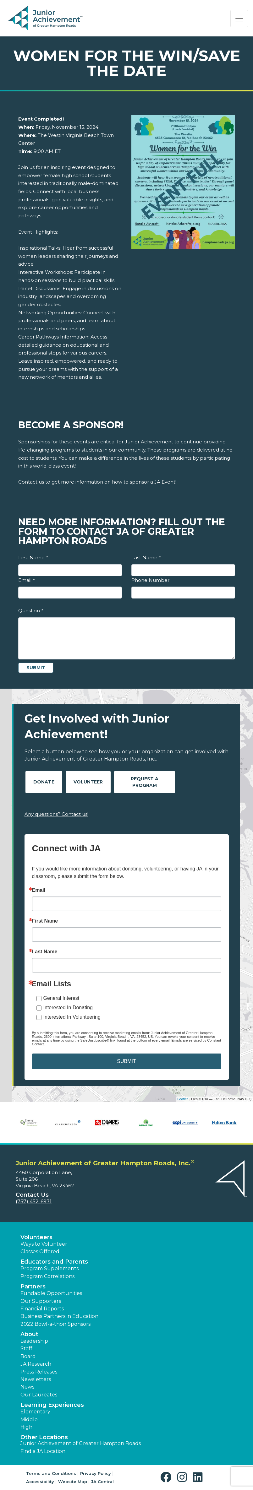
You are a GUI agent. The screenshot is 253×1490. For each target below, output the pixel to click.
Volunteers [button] (36, 1237)
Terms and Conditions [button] (51, 1473)
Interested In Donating (68, 1007)
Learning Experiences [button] (52, 1405)
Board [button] (28, 1356)
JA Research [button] (35, 1364)
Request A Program (144, 782)
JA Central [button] (102, 1481)
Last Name (146, 558)
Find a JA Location (42, 1451)
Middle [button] (29, 1419)
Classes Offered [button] (39, 1251)
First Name (33, 558)
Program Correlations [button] (47, 1276)
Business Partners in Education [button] (59, 1316)
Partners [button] (33, 1286)
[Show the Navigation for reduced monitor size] (239, 18)
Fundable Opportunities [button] (51, 1293)
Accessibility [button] (40, 1481)
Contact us (31, 482)
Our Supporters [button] (40, 1301)
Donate (43, 782)
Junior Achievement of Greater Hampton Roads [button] (80, 1443)
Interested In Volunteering (72, 1017)
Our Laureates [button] (38, 1395)
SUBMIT (126, 1061)
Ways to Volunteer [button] (43, 1244)
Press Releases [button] (38, 1372)
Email (26, 580)
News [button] (27, 1387)
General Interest (61, 998)
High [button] (26, 1427)
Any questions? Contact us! (56, 814)
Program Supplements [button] (49, 1268)
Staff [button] (26, 1349)
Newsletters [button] (35, 1379)
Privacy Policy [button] (95, 1473)
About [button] (29, 1334)
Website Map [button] (72, 1481)
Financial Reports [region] (42, 1309)
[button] (167, 1477)
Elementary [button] (35, 1412)
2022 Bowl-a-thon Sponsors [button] (55, 1324)
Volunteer (88, 782)
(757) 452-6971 (34, 1202)
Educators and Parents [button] (54, 1262)
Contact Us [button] (32, 1195)
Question (30, 611)
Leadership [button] (34, 1341)
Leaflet (182, 1099)
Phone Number (150, 580)
